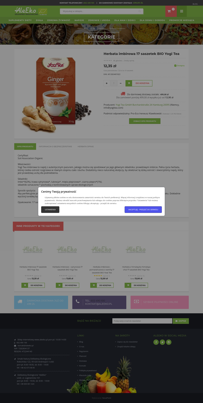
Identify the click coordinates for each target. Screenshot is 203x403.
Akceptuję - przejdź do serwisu (143, 209)
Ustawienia (50, 209)
